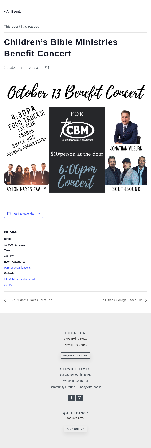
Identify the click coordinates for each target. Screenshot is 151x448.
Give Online (75, 429)
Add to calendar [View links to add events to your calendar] (24, 213)
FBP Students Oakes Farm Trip (30, 300)
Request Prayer (75, 355)
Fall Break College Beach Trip (122, 300)
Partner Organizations (17, 267)
